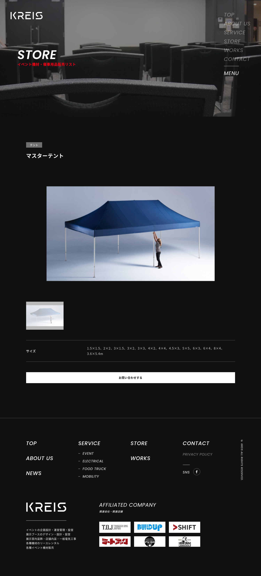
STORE (232, 41)
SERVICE (235, 32)
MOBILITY (91, 476)
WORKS (233, 50)
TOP (229, 14)
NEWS (34, 473)
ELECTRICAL (93, 461)
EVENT (88, 453)
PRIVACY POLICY (198, 454)
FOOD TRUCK (94, 469)
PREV (90, 377)
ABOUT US (237, 23)
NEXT (171, 377)
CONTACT (237, 59)
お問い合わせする (130, 377)
